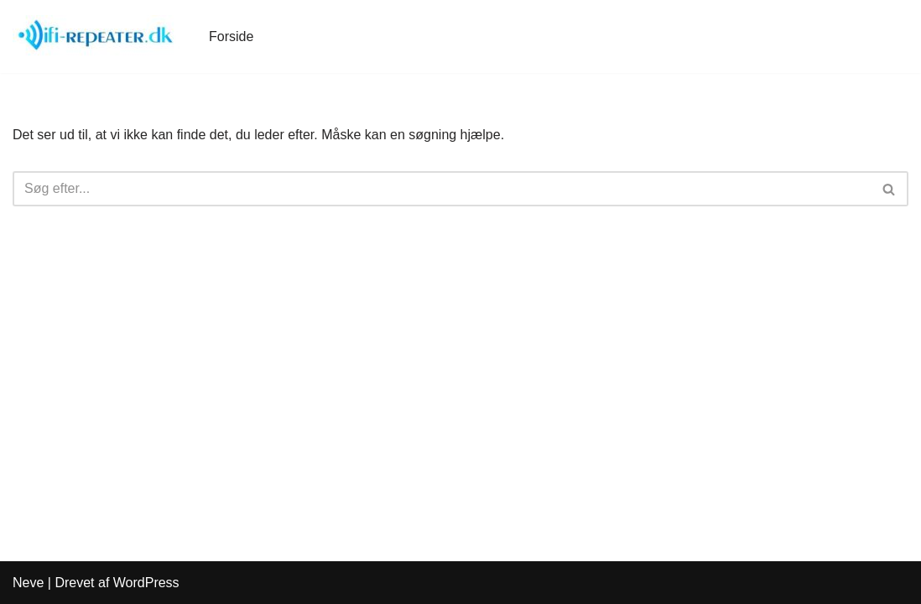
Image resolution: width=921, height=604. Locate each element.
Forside (231, 36)
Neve (28, 582)
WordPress (146, 582)
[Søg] (442, 188)
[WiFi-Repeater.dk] (96, 36)
